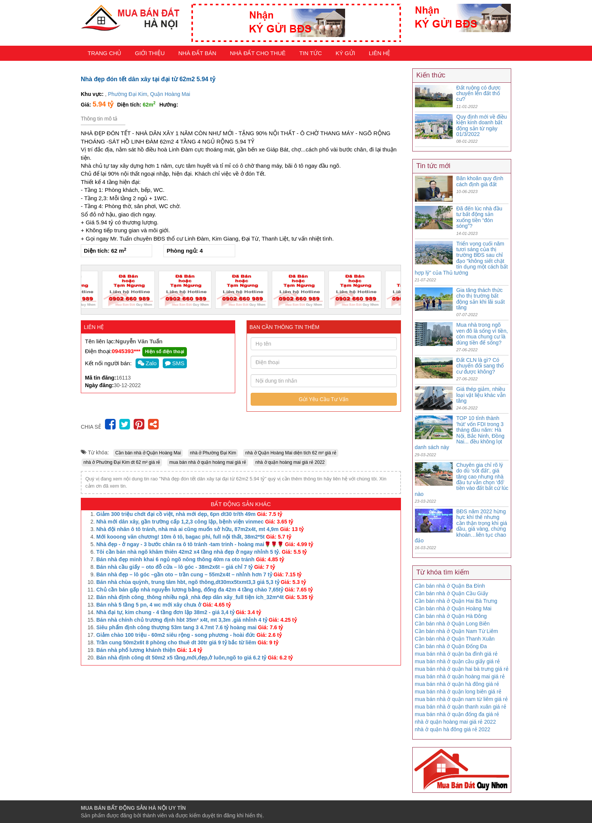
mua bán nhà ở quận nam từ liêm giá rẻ (461, 699)
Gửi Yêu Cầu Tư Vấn (323, 399)
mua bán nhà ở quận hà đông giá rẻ (457, 684)
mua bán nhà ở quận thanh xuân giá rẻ (460, 707)
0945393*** (126, 351)
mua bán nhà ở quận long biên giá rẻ (458, 692)
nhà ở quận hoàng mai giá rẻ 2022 (290, 462)
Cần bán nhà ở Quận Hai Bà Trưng (456, 601)
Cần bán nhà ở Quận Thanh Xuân (455, 639)
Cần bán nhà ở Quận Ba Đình (450, 586)
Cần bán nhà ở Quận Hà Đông (451, 616)
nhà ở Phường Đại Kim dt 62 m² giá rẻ (121, 462)
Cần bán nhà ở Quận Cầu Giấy (451, 593)
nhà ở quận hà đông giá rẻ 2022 (452, 729)
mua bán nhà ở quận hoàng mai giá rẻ (207, 462)
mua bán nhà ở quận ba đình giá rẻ (456, 654)
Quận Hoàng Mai (170, 94)
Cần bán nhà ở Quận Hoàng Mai (148, 453)
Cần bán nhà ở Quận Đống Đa (451, 646)
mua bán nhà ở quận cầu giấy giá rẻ (457, 661)
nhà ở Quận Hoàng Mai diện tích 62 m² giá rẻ (290, 453)
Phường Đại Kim (127, 94)
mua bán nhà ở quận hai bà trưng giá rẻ (462, 669)
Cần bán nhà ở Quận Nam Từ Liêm (456, 631)
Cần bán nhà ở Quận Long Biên (452, 624)
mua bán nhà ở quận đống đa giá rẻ (457, 714)
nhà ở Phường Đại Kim (213, 453)
